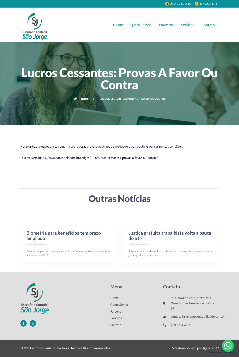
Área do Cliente (180, 3)
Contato (208, 24)
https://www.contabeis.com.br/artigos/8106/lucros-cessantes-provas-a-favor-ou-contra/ (98, 158)
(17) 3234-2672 (208, 3)
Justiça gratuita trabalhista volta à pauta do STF (169, 250)
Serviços (187, 24)
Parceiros (166, 24)
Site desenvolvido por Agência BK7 (195, 348)
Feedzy (230, 352)
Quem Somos (140, 24)
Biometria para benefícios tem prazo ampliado (63, 250)
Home (118, 24)
